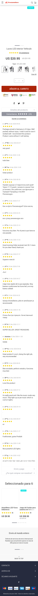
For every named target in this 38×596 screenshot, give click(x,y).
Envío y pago (19, 469)
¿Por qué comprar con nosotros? (19, 473)
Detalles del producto (19, 110)
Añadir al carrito (19, 88)
